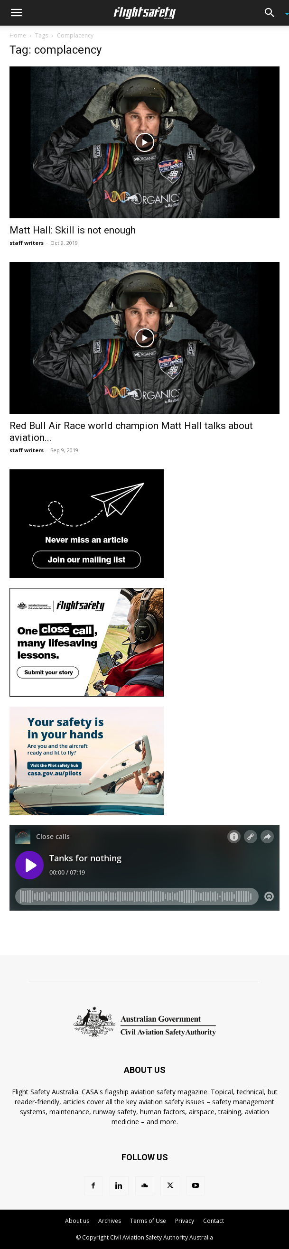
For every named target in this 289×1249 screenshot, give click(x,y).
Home (17, 35)
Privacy (184, 1221)
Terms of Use (148, 1221)
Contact (213, 1221)
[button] (16, 13)
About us (77, 1221)
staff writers (26, 242)
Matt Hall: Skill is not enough (72, 230)
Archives (109, 1221)
